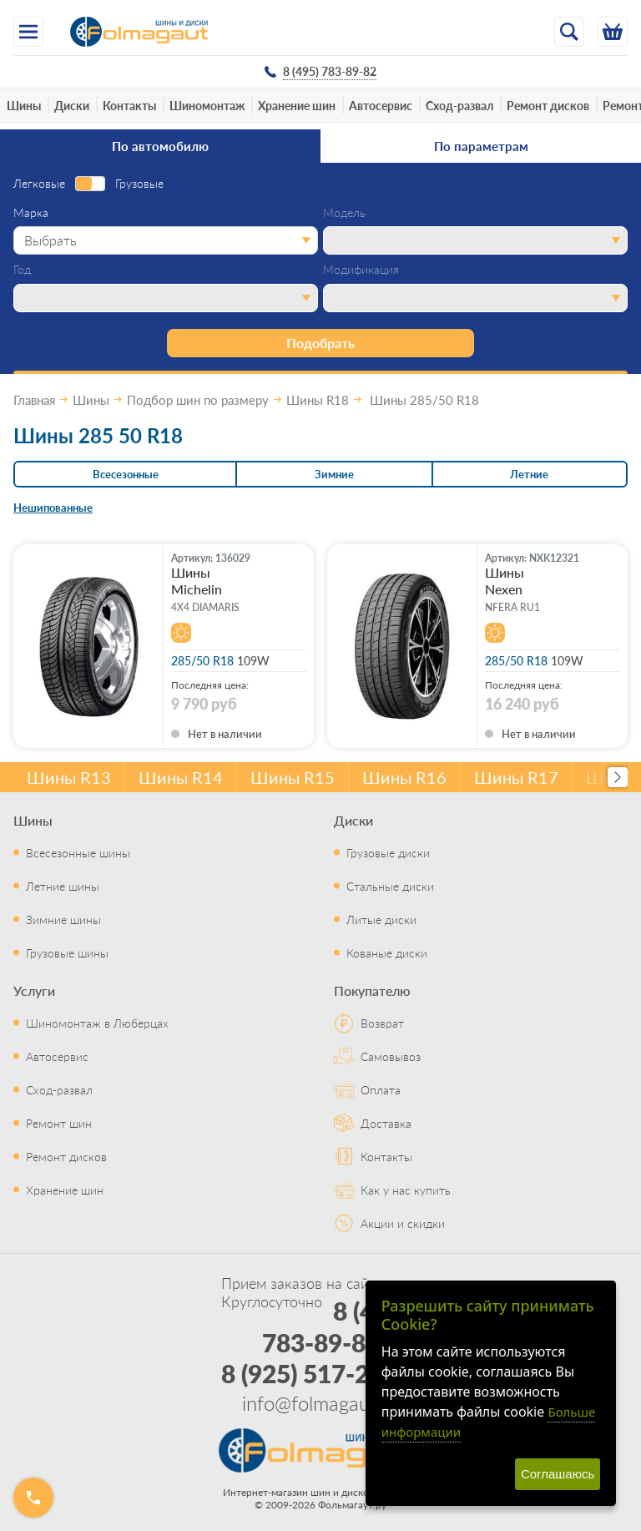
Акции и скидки (403, 1223)
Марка (30, 212)
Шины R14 (181, 777)
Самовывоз (391, 1056)
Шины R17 (516, 777)
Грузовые (139, 183)
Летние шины (62, 885)
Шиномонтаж (207, 105)
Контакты (129, 105)
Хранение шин (297, 105)
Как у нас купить (406, 1189)
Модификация (361, 269)
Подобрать (320, 342)
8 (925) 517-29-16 (321, 1373)
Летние (529, 474)
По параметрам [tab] (481, 145)
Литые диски (381, 919)
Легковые (39, 183)
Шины (24, 105)
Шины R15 (292, 777)
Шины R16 (404, 777)
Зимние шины (63, 919)
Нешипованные (53, 507)
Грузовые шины (67, 952)
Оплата (381, 1089)
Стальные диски (390, 885)
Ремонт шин (59, 1122)
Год (22, 269)
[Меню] (28, 32)
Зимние (334, 474)
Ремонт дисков (548, 105)
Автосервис (380, 105)
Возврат (382, 1022)
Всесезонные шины (78, 852)
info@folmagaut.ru (320, 1402)
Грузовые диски (388, 852)
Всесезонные (126, 474)
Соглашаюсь (557, 1474)
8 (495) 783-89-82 (336, 1326)
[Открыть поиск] (569, 32)
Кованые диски (386, 952)
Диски (71, 105)
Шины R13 (69, 777)
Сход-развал (459, 105)
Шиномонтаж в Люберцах (97, 1022)
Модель (344, 212)
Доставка (386, 1122)
